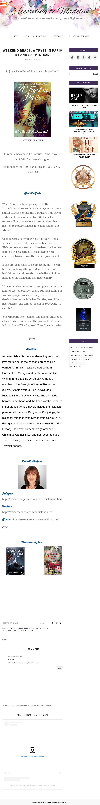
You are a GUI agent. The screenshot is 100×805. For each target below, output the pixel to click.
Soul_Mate (43, 628)
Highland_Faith (76, 359)
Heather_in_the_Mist (78, 351)
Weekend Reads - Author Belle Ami (84, 107)
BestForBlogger (63, 802)
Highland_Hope (87, 347)
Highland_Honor (77, 363)
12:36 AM (11, 659)
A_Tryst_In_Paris (15, 628)
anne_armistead (31, 628)
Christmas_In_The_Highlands (81, 355)
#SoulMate (74, 347)
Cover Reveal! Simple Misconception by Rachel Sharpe (84, 131)
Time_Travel (28, 630)
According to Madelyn (50, 11)
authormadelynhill (27, 785)
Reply (60, 668)
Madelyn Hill (14, 785)
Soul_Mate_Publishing (12, 630)
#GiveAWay (89, 359)
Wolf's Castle (75, 367)
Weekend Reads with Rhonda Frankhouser (84, 156)
